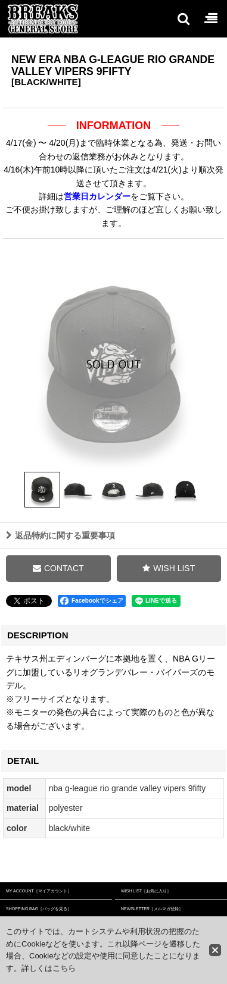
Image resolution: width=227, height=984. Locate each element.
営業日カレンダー (97, 196)
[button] (183, 18)
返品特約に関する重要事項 (60, 552)
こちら (64, 968)
